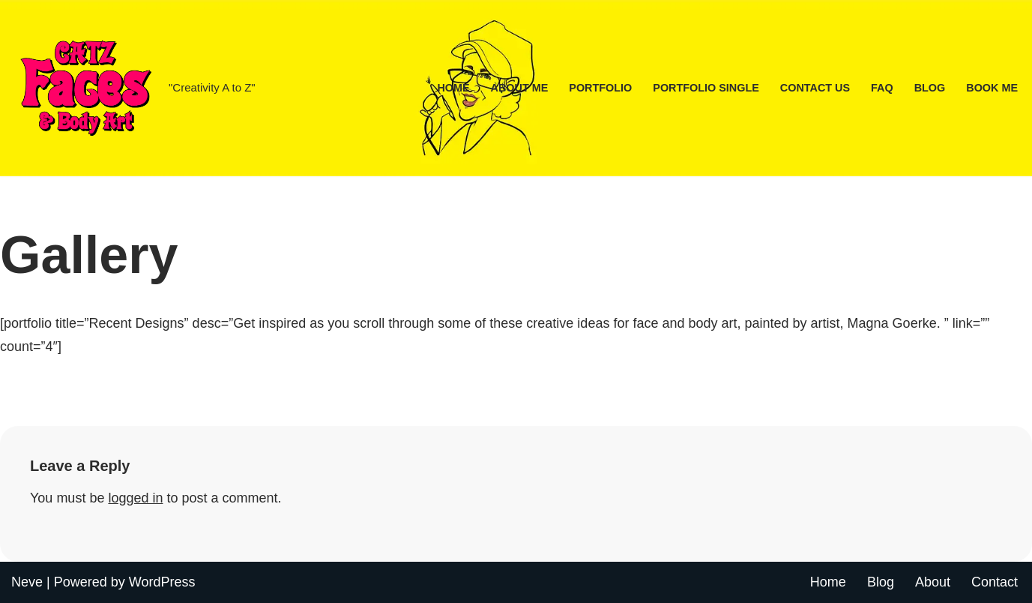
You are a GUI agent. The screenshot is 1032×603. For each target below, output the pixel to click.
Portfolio (600, 88)
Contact (994, 582)
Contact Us (815, 88)
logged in (135, 498)
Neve (27, 582)
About (932, 582)
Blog (930, 88)
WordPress (162, 582)
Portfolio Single (706, 88)
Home (453, 88)
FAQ (882, 88)
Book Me (992, 88)
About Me (520, 88)
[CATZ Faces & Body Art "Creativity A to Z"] (133, 88)
